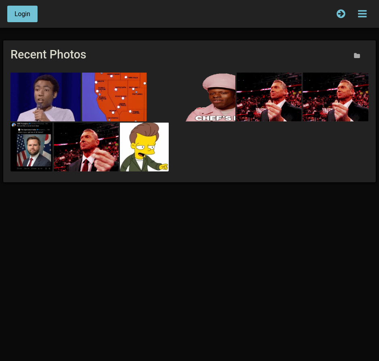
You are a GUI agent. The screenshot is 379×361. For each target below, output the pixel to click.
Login (22, 14)
